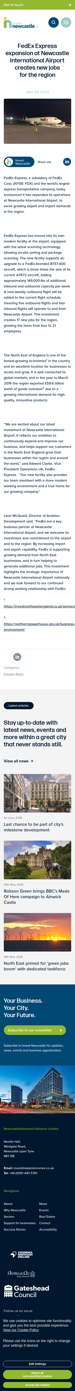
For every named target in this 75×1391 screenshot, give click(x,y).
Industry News (14, 674)
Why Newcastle (15, 1210)
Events (44, 1210)
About (8, 1203)
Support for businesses (20, 1223)
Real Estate (47, 1216)
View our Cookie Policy (21, 1331)
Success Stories (15, 1229)
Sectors (9, 1216)
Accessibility (48, 1229)
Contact (44, 1223)
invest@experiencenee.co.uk (33, 1168)
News (43, 1203)
